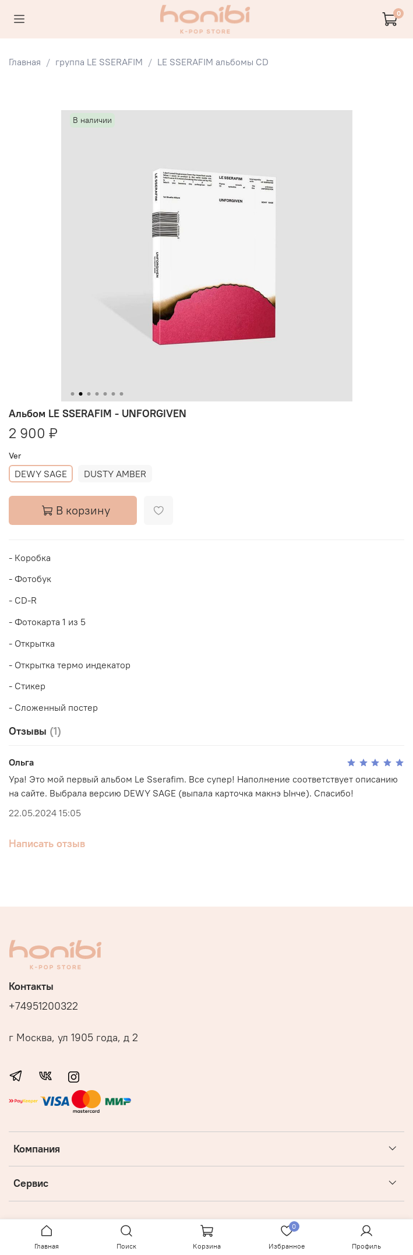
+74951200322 (43, 1006)
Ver (15, 456)
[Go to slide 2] (80, 394)
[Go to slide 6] (113, 394)
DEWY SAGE (41, 474)
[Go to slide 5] (105, 394)
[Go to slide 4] (96, 394)
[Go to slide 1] (72, 394)
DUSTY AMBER (115, 474)
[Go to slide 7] (121, 394)
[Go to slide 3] (88, 394)
